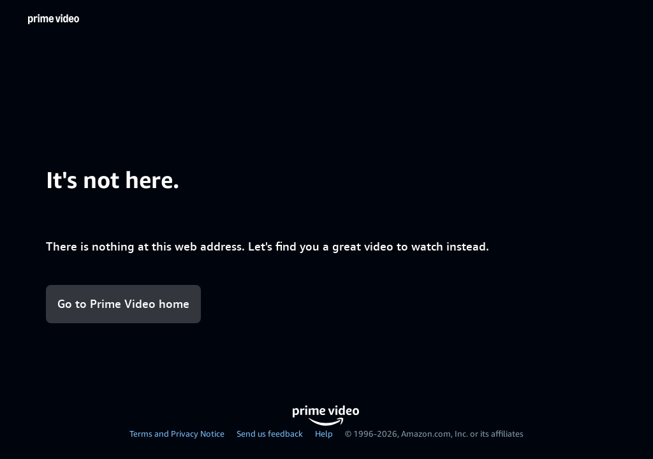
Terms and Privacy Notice (176, 433)
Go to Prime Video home (123, 303)
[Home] (53, 19)
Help (324, 433)
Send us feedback (270, 433)
